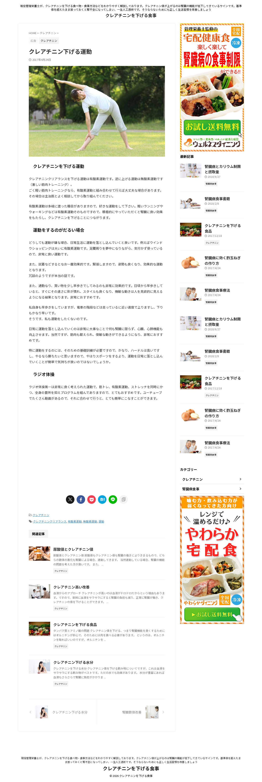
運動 (101, 520)
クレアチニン (41, 515)
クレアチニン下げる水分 (93, 674)
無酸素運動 (90, 520)
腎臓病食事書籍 (215, 197)
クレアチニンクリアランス (49, 520)
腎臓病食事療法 (215, 280)
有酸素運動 (75, 520)
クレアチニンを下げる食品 (95, 632)
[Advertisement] (97, 446)
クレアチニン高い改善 (92, 590)
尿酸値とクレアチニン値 (93, 547)
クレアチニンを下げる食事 (131, 15)
